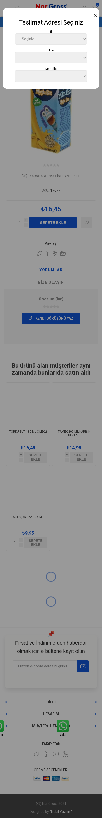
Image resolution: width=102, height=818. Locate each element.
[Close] (95, 15)
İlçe (51, 50)
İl (51, 31)
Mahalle (51, 68)
